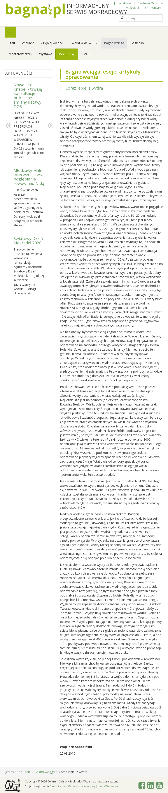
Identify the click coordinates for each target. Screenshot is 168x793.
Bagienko (137, 43)
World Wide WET (84, 43)
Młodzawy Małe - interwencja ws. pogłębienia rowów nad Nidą (29, 177)
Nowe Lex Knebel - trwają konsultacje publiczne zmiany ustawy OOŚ (28, 95)
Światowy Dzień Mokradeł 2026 (28, 240)
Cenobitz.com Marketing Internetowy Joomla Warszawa (84, 786)
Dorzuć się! (67, 54)
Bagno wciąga (114, 43)
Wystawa (45, 54)
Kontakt (153, 7)
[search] (141, 18)
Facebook (122, 3)
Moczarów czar (21, 54)
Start (12, 43)
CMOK (87, 54)
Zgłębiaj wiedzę (53, 43)
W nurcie (28, 43)
